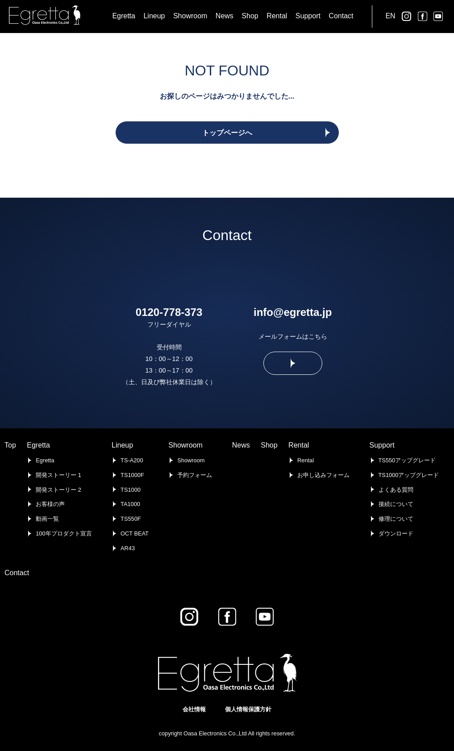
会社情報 (194, 709)
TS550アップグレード (407, 460)
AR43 (128, 548)
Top (10, 445)
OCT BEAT (135, 533)
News (241, 445)
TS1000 (131, 489)
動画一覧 (47, 518)
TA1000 (130, 504)
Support (382, 445)
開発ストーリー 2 (58, 489)
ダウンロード (396, 533)
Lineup (122, 445)
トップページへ (227, 133)
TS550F (131, 518)
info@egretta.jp (293, 312)
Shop (269, 445)
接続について (396, 504)
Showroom (185, 445)
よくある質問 (396, 489)
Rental (298, 445)
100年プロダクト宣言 (64, 533)
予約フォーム (194, 475)
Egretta (38, 445)
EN (390, 16)
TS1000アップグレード (409, 475)
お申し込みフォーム (323, 475)
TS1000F (132, 475)
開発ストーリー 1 (58, 475)
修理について (396, 518)
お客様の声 (50, 504)
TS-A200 (132, 460)
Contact (16, 573)
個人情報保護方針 (248, 709)
